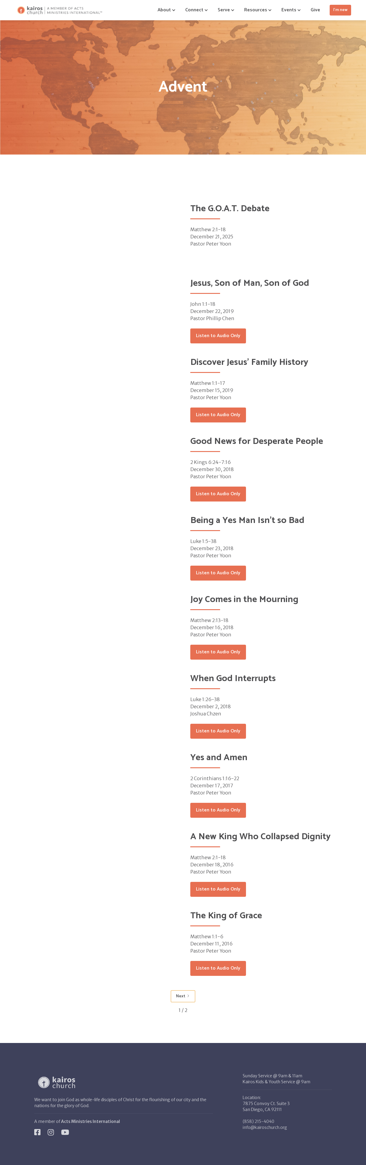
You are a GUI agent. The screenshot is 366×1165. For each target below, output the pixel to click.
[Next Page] (183, 996)
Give (315, 10)
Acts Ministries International (90, 1121)
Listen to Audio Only (218, 336)
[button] (164, 10)
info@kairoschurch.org (265, 1127)
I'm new (340, 10)
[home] (59, 10)
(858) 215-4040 (258, 1121)
